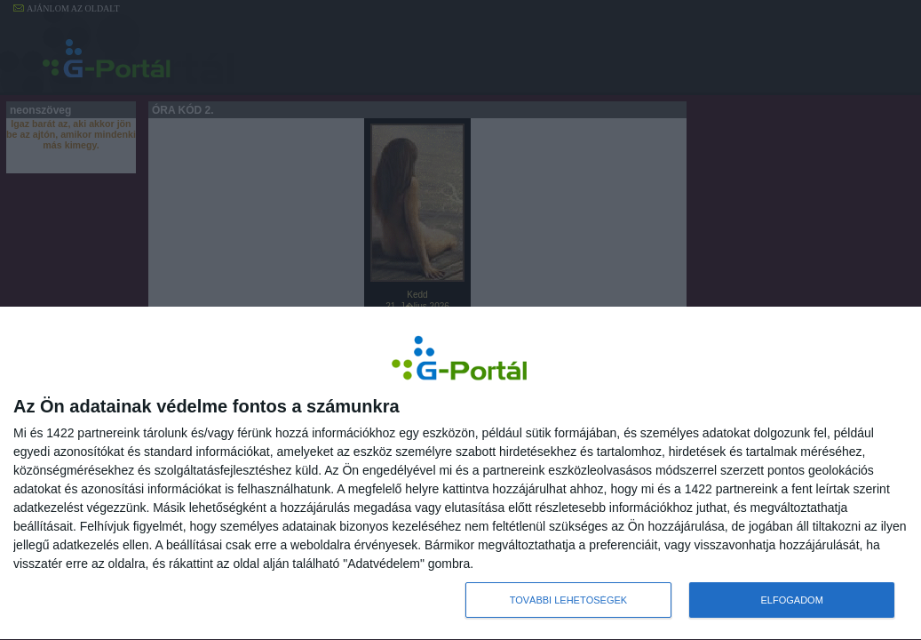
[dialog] (460, 474)
